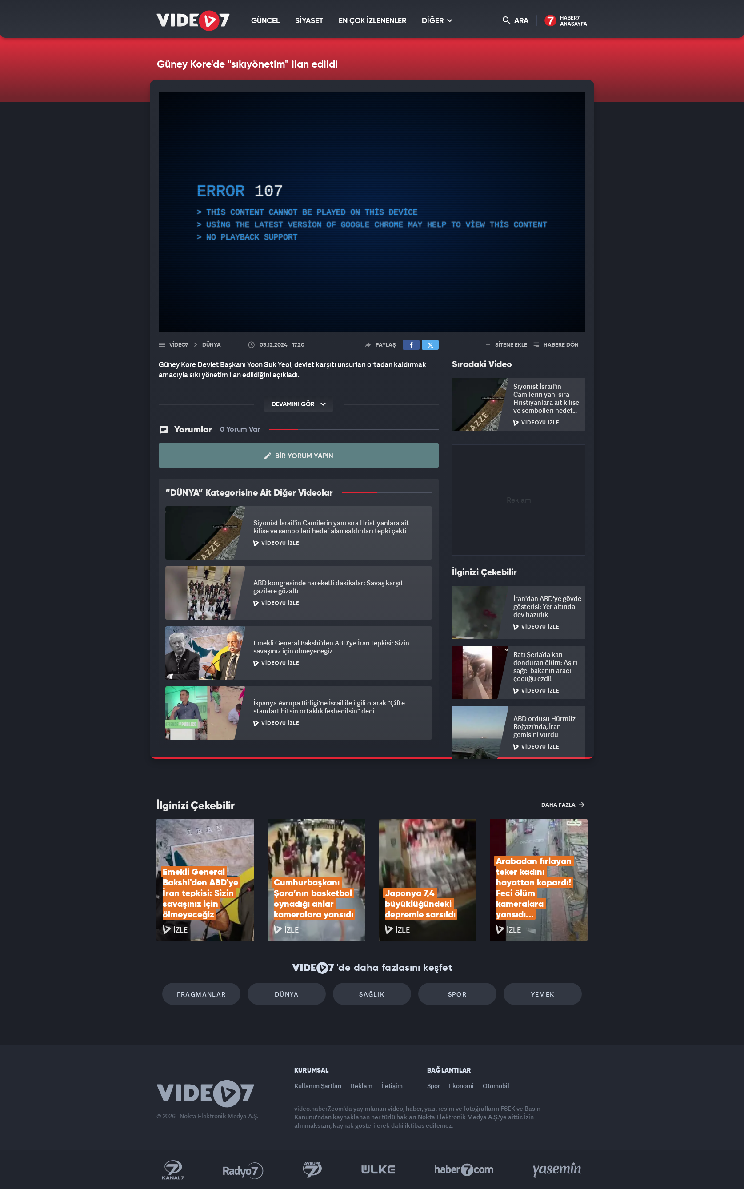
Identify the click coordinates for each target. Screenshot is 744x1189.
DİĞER (437, 21)
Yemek (543, 994)
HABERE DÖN (556, 345)
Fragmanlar (201, 994)
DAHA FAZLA (562, 805)
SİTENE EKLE (506, 345)
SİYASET (309, 21)
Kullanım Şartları (318, 1085)
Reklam (361, 1085)
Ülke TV (378, 1170)
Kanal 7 (173, 1170)
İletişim (392, 1085)
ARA (515, 21)
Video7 (178, 345)
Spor (457, 994)
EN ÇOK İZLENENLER (372, 21)
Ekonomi (461, 1085)
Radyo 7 (243, 1170)
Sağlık (371, 994)
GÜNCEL (265, 21)
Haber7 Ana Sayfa (566, 21)
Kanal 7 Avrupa (312, 1170)
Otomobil (496, 1085)
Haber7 (464, 1170)
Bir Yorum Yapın (298, 456)
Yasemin (558, 1170)
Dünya (287, 994)
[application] (372, 212)
